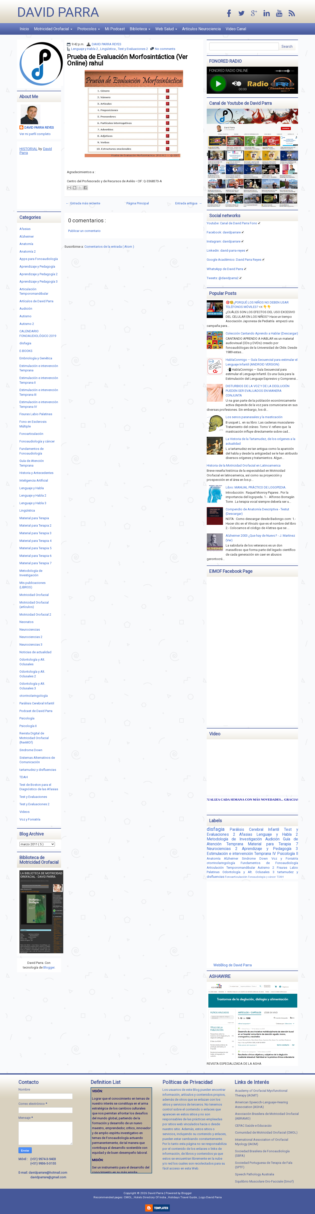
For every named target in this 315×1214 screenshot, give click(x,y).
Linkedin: (226, 250)
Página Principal (137, 203)
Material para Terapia (34, 518)
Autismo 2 (26, 324)
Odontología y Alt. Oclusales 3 (249, 872)
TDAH (23, 777)
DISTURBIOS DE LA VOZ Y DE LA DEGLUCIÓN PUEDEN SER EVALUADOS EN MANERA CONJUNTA (257, 390)
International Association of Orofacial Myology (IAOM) (261, 1142)
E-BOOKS (25, 351)
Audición (25, 308)
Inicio (24, 29)
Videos (24, 812)
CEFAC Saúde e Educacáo (253, 1125)
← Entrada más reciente (83, 203)
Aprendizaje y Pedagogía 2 (38, 274)
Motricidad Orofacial (53, 29)
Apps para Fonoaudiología (38, 259)
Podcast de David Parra (35, 711)
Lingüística (108, 49)
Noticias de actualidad (35, 652)
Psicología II (28, 726)
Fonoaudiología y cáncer (37, 441)
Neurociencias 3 (30, 644)
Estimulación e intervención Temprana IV (242, 853)
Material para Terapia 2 (35, 525)
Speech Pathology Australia (254, 1174)
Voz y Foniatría (29, 819)
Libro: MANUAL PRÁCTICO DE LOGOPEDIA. (256, 487)
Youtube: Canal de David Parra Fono (232, 223)
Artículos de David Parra (36, 301)
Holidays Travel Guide (183, 1197)
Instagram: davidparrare (223, 241)
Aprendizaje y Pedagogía (37, 266)
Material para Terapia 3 (35, 533)
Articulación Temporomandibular (232, 867)
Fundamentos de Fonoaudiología (269, 863)
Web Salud (166, 29)
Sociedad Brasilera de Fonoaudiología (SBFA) (262, 1153)
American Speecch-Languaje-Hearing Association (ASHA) (261, 1104)
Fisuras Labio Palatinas (35, 414)
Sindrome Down (30, 750)
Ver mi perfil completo (35, 134)
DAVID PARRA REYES (106, 44)
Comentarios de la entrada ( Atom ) (109, 246)
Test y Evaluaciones (33, 797)
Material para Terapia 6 (35, 556)
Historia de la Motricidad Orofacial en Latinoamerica (244, 465)
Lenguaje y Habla (31, 488)
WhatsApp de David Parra (225, 269)
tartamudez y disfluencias (37, 770)
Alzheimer (26, 236)
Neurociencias (29, 629)
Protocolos (88, 29)
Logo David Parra (210, 1197)
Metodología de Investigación (236, 839)
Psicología (26, 718)
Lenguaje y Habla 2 (85, 49)
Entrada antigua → (188, 203)
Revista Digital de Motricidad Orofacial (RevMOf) (34, 737)
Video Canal (236, 29)
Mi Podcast (115, 29)
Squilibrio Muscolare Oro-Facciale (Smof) (264, 1181)
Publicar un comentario (84, 231)
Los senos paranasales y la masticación (254, 417)
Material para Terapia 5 (35, 548)
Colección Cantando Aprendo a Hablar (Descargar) (262, 333)
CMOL (128, 1197)
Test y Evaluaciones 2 (133, 49)
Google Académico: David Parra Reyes (234, 259)
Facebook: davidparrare (224, 232)
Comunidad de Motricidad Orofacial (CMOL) (266, 1132)
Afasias (25, 229)
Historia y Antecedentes (36, 473)
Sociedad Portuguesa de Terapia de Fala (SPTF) (263, 1165)
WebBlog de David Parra (232, 965)
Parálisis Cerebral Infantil (36, 703)
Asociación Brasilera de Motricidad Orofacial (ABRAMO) (267, 1116)
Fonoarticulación (31, 434)
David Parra (58, 12)
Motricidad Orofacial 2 (35, 614)
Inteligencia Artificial (33, 480)
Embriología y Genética (35, 358)
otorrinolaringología (33, 696)
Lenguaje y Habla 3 (32, 503)
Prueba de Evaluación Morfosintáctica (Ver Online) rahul (127, 60)
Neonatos (26, 622)
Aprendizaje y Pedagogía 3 (38, 281)
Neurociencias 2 (30, 637)
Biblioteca (140, 29)
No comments (165, 49)
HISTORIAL (28, 149)
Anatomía (26, 244)
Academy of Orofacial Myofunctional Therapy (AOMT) (261, 1093)
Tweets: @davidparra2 (222, 278)
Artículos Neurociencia (201, 29)
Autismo (25, 316)
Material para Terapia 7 (35, 563)
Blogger (48, 967)
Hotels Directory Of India (150, 1197)
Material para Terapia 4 (35, 541)
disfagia (25, 343)
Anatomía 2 (27, 251)
